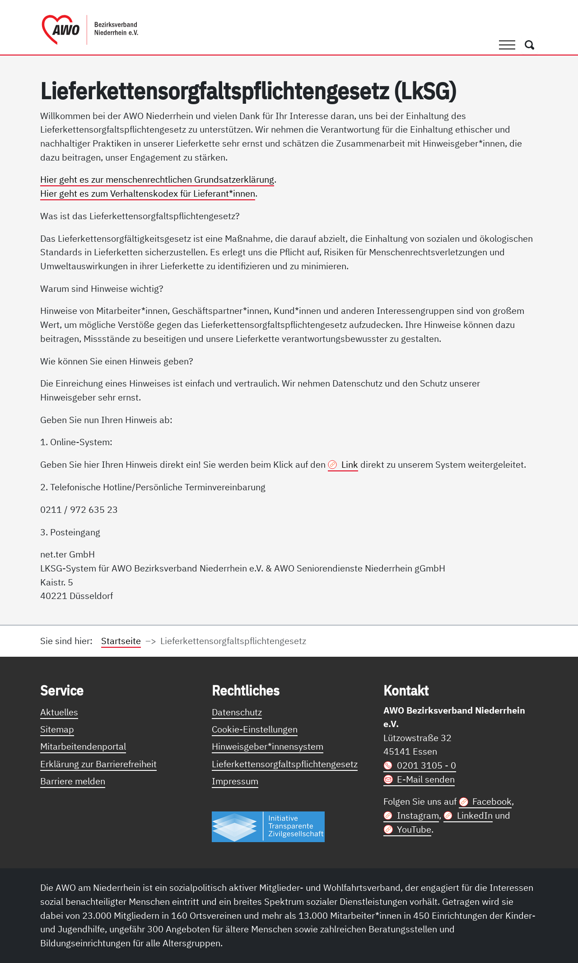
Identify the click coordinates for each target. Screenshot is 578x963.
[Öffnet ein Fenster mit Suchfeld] (530, 45)
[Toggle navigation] (507, 45)
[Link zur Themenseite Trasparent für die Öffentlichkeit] (268, 826)
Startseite (121, 641)
